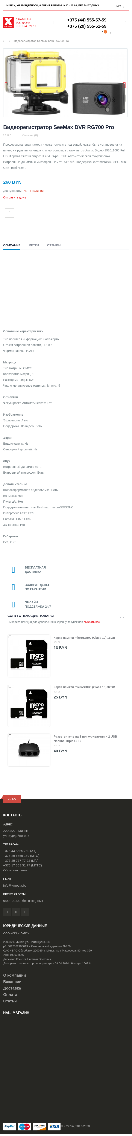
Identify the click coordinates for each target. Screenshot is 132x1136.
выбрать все (92, 622)
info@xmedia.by (14, 885)
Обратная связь (15, 870)
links (117, 6)
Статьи (10, 1001)
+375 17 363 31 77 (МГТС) (22, 865)
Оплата (10, 995)
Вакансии (12, 982)
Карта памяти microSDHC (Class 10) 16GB (84, 637)
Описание (11, 245)
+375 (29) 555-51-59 (86, 26)
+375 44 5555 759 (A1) (19, 851)
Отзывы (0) (30, 135)
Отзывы (54, 245)
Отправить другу (14, 197)
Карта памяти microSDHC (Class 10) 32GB (84, 687)
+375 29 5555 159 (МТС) (21, 855)
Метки (34, 245)
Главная (4, 41)
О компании (14, 975)
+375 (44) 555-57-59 (86, 20)
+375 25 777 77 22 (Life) (20, 860)
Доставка (12, 988)
